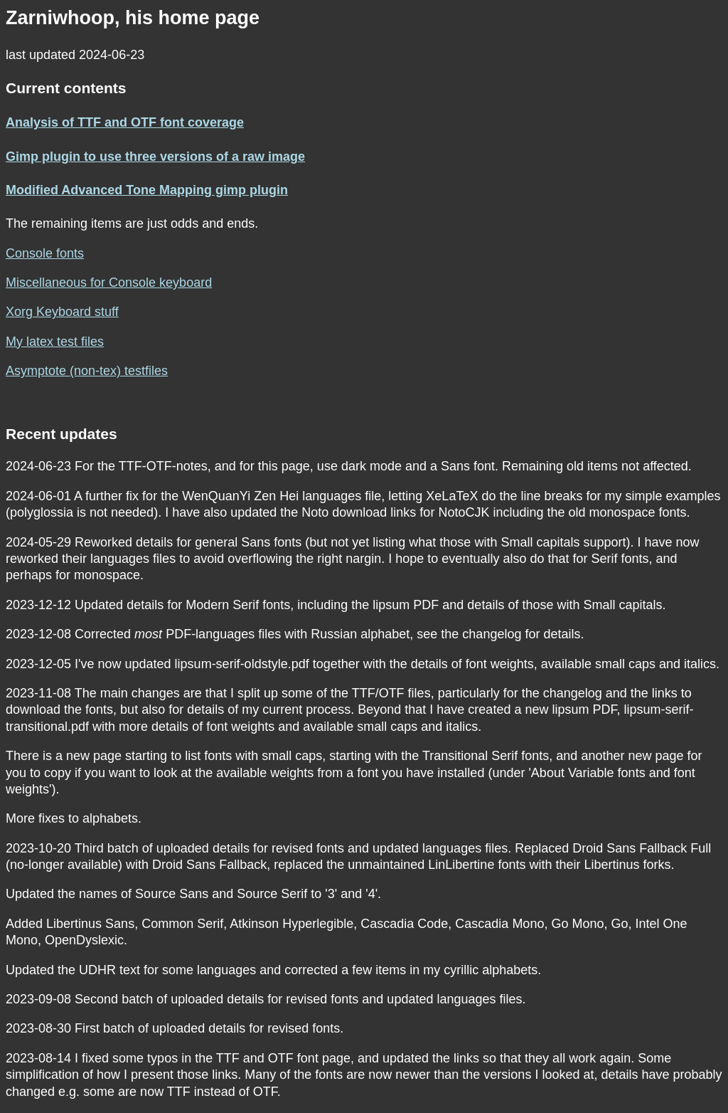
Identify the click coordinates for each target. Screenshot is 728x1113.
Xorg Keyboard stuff (62, 312)
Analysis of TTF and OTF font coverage (125, 122)
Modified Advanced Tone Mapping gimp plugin (147, 190)
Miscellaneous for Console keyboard (109, 282)
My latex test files (55, 341)
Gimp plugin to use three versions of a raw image (155, 156)
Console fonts (45, 253)
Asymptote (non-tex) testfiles (87, 371)
